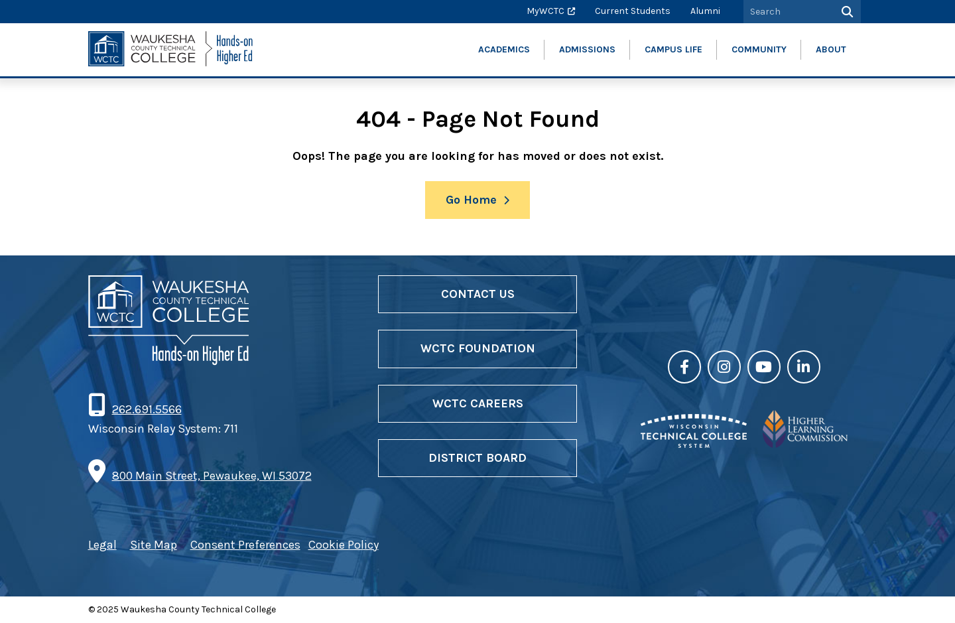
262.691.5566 (146, 409)
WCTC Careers (477, 403)
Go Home (471, 199)
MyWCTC (545, 11)
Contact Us (478, 294)
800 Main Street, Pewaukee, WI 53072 (212, 475)
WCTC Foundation (477, 348)
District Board (477, 457)
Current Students (632, 11)
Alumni (705, 11)
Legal (102, 544)
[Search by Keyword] (787, 11)
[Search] (846, 11)
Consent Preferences (245, 544)
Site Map (153, 544)
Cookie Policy (343, 544)
